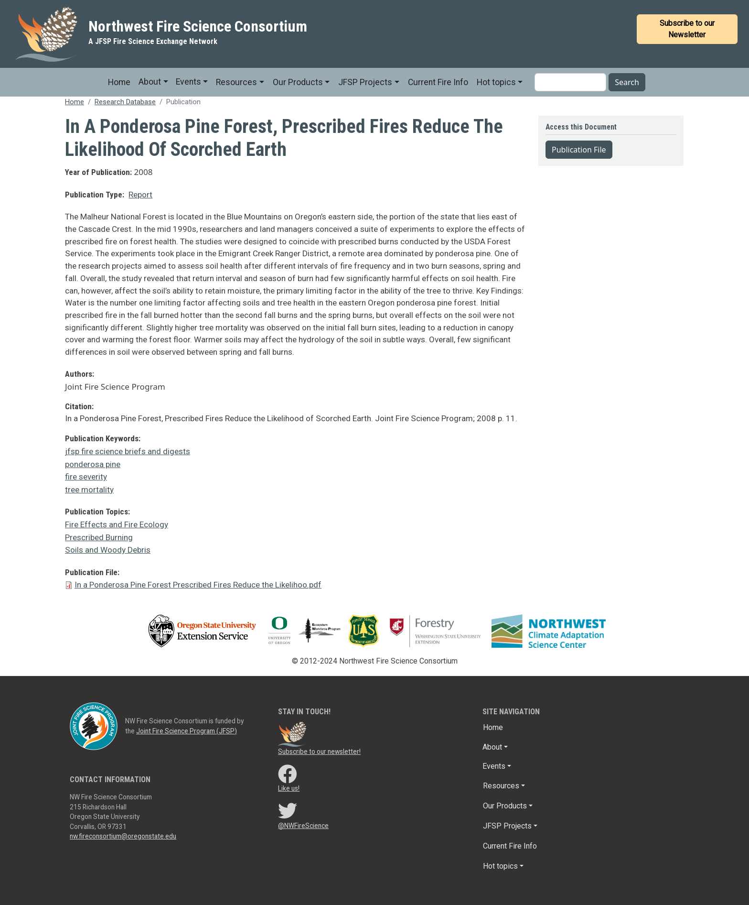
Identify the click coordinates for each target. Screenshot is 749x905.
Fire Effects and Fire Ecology (116, 524)
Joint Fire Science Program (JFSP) (186, 731)
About (150, 82)
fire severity (86, 476)
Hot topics (496, 82)
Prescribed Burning (99, 537)
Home (119, 82)
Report (140, 194)
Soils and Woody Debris (107, 550)
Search (627, 82)
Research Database (125, 102)
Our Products (298, 82)
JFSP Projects (365, 82)
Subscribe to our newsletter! (319, 751)
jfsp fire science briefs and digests (127, 451)
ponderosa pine (92, 464)
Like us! (289, 788)
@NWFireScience (303, 825)
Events (188, 82)
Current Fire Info (438, 82)
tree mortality (89, 489)
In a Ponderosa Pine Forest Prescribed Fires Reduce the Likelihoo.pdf (198, 584)
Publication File (579, 149)
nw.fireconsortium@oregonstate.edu (123, 836)
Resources (236, 82)
